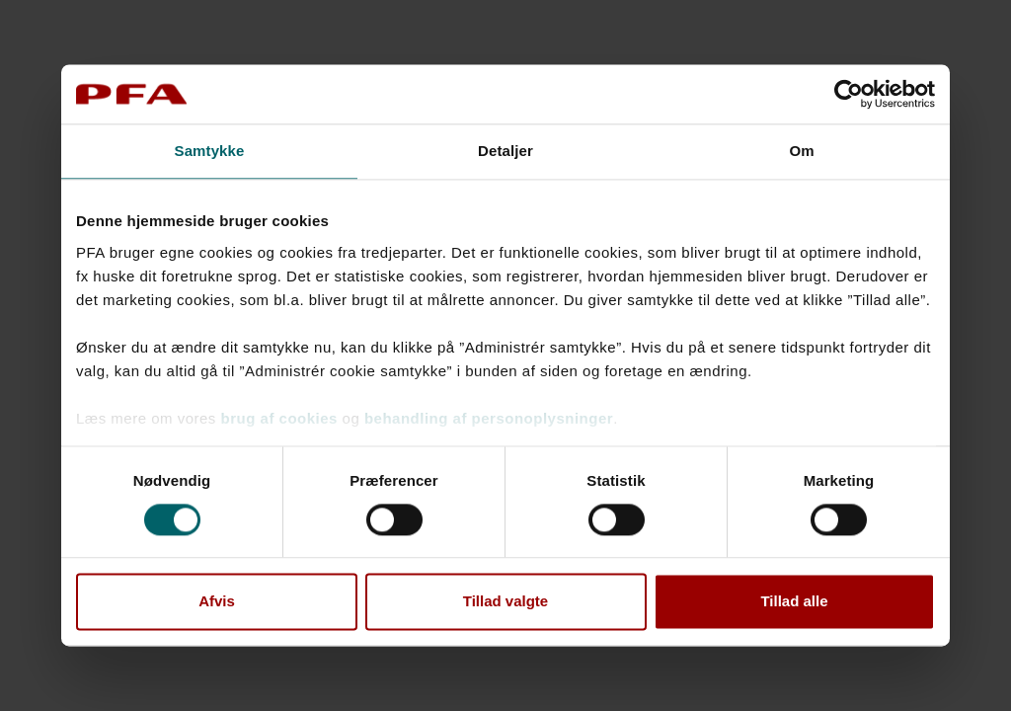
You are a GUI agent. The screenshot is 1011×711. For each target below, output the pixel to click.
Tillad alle (793, 601)
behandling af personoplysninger (488, 418)
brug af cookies (279, 418)
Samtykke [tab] (210, 150)
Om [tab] (801, 150)
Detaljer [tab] (505, 150)
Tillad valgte (505, 601)
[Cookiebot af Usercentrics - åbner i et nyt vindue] (848, 94)
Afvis (216, 601)
